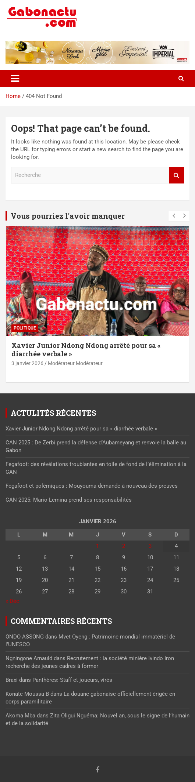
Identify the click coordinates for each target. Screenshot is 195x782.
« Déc (12, 601)
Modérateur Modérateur (75, 363)
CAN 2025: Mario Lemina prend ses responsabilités (69, 500)
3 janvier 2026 (27, 363)
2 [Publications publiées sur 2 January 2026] (123, 546)
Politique (25, 328)
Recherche (176, 175)
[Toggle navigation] (15, 78)
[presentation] (174, 216)
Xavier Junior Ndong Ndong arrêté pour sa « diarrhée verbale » (85, 349)
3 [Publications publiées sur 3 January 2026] (150, 546)
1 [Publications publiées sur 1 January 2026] (97, 546)
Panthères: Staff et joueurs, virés (72, 680)
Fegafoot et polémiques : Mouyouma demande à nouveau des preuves (92, 486)
